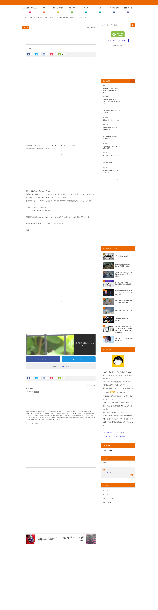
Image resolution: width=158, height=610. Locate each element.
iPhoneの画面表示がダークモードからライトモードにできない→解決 (123, 292)
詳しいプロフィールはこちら (34, 423)
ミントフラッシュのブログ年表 (114, 436)
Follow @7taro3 (117, 45)
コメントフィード (108, 498)
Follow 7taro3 (64, 366)
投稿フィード (107, 494)
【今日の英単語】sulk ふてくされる (111, 111)
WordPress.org (107, 502)
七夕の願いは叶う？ (109, 163)
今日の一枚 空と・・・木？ (111, 120)
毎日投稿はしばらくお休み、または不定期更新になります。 (111, 90)
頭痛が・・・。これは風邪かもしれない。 (123, 339)
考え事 (26, 27)
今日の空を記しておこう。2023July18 (111, 128)
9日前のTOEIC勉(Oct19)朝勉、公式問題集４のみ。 (123, 265)
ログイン (105, 490)
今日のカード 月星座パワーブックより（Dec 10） (123, 301)
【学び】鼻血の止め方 (121, 256)
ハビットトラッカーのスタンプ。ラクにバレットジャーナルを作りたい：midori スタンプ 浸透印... (123, 329)
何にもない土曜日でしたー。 (111, 155)
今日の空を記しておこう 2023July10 (111, 137)
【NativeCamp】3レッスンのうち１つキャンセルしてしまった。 (111, 101)
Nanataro (30, 388)
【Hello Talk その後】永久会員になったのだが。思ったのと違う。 (123, 274)
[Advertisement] (61, 126)
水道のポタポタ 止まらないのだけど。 (111, 171)
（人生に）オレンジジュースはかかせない (111, 147)
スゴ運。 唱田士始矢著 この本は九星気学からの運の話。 (123, 283)
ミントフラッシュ (108, 472)
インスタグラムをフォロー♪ (117, 40)
